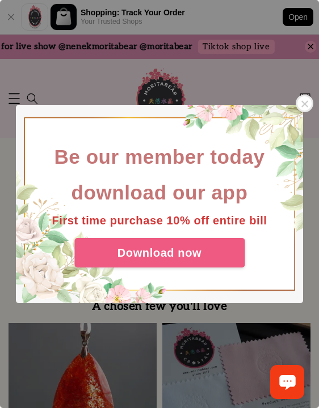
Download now (159, 252)
